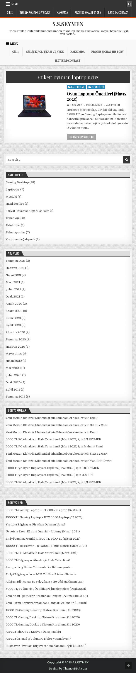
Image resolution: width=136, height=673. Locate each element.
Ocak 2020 (13, 382)
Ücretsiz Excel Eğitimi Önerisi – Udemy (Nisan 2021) (43, 531)
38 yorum (114, 105)
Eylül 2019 (13, 389)
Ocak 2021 (13, 296)
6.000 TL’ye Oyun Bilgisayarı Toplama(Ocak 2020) (40, 468)
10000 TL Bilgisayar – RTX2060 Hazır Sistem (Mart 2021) (46, 545)
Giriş (10, 12)
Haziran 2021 (15, 268)
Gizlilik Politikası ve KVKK (35, 12)
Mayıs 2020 (14, 353)
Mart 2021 (13, 282)
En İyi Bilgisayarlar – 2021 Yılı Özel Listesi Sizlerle (41, 574)
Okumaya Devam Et (82, 137)
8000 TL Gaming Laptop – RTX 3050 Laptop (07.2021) (43, 510)
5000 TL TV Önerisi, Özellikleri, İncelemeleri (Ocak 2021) (46, 588)
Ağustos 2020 (15, 332)
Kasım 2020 (14, 311)
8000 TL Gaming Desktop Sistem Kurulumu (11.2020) (43, 617)
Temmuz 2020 (16, 339)
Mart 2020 (13, 368)
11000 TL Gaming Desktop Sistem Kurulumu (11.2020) (43, 610)
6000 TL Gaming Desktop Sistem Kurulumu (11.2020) (43, 624)
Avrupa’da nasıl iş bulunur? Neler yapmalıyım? (38, 638)
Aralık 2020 (14, 303)
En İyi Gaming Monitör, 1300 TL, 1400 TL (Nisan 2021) (43, 538)
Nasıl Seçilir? (15, 203)
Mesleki (11, 196)
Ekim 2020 (13, 318)
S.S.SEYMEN (68, 23)
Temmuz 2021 (15, 260)
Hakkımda (62, 12)
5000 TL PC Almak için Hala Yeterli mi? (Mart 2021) (41, 439)
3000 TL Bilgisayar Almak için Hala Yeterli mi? (38, 560)
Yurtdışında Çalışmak (20, 239)
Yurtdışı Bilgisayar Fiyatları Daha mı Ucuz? (35, 524)
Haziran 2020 (15, 346)
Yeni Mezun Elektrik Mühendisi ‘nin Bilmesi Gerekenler (45, 418)
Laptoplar (78, 87)
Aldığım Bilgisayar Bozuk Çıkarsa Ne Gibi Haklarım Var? (45, 581)
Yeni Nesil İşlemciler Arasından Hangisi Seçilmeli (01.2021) (47, 596)
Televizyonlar (15, 232)
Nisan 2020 (14, 360)
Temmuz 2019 (15, 396)
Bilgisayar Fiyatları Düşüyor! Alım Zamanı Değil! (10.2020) (46, 646)
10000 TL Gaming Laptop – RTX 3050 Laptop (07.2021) (44, 517)
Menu (15, 4)
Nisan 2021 (13, 275)
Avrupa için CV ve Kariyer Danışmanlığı (33, 631)
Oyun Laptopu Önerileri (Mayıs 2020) (96, 96)
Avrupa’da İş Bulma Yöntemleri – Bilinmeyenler (39, 567)
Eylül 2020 (13, 325)
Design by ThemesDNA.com (68, 668)
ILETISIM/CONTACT (118, 12)
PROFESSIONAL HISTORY (88, 12)
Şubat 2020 (14, 375)
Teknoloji (98, 87)
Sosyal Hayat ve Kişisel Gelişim (27, 210)
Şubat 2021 (13, 289)
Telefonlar (13, 225)
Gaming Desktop (17, 182)
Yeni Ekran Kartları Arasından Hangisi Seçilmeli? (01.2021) (46, 603)
